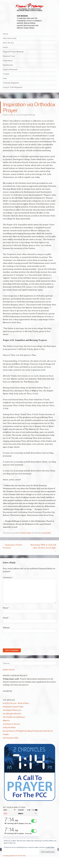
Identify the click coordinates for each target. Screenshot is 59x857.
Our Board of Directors (12, 710)
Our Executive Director (12, 713)
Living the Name (9, 727)
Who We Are (8, 43)
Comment (8, 577)
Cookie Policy (50, 847)
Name (6, 607)
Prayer (29, 533)
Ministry (6, 720)
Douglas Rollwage (28, 115)
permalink (47, 533)
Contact (6, 74)
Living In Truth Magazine (12, 87)
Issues (5, 47)
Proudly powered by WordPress (14, 855)
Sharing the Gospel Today (13, 706)
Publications (8, 60)
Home (5, 34)
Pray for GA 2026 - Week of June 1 (16, 703)
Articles (23, 533)
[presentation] (22, 640)
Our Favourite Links (10, 738)
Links (5, 78)
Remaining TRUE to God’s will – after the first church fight (43, 547)
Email (6, 617)
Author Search (9, 669)
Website (6, 627)
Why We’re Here (9, 38)
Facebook (7, 691)
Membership (8, 65)
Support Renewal (10, 69)
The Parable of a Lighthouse (14, 717)
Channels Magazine (11, 83)
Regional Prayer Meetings (13, 52)
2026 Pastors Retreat (11, 724)
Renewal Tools (9, 56)
